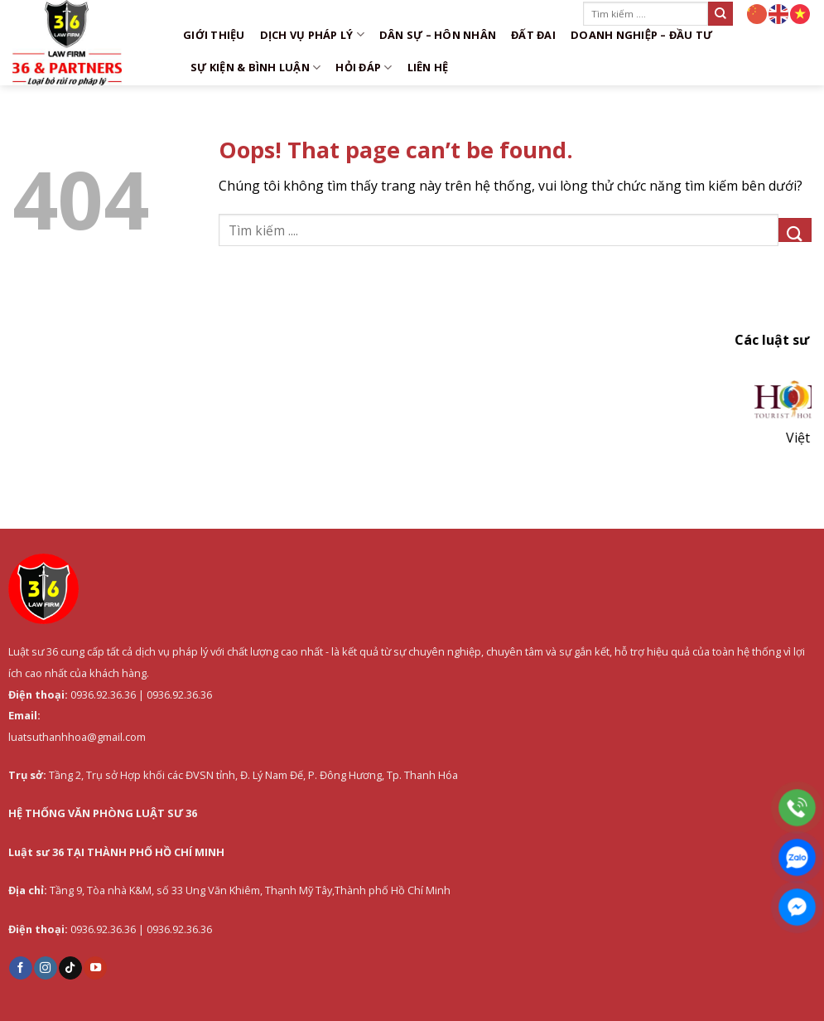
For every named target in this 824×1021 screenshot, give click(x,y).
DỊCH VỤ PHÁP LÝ (312, 34)
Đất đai (533, 34)
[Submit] (720, 14)
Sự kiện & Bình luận (255, 67)
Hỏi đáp (363, 67)
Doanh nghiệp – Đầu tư (642, 34)
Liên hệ (428, 67)
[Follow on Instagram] (45, 968)
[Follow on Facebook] (20, 968)
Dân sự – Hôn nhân (437, 34)
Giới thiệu (214, 34)
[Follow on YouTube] (95, 968)
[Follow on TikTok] (70, 968)
